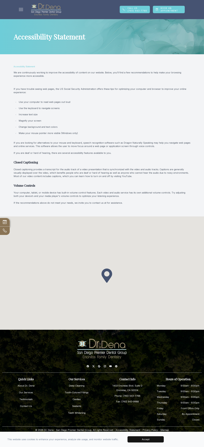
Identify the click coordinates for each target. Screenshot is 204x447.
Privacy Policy (150, 430)
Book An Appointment (169, 9)
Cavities (77, 399)
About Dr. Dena (26, 385)
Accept (145, 439)
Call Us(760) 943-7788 (137, 9)
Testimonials (26, 399)
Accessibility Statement (127, 430)
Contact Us (26, 406)
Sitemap (164, 430)
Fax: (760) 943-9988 (127, 401)
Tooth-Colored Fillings (77, 392)
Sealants (76, 406)
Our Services (26, 392)
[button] (21, 9)
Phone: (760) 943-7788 (127, 395)
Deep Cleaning (76, 385)
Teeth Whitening (76, 412)
